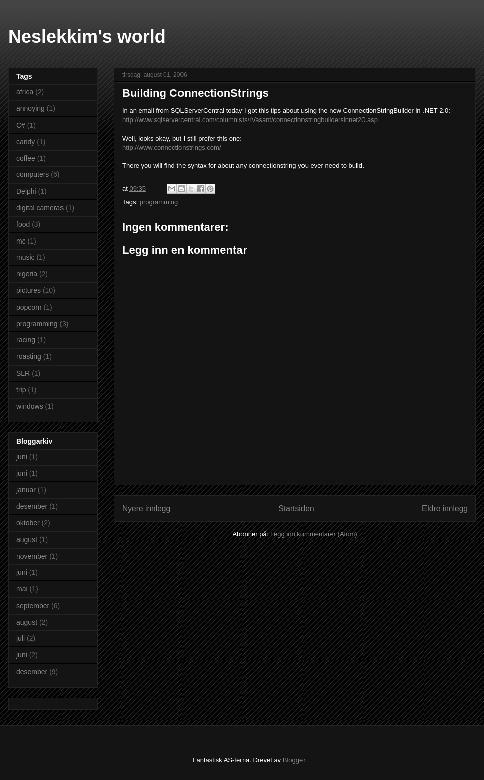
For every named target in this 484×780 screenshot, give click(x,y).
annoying (30, 108)
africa (24, 92)
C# (20, 125)
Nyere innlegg (146, 508)
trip (21, 390)
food (23, 224)
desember (31, 506)
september (32, 606)
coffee (25, 158)
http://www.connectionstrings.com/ (171, 147)
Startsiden (296, 508)
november (31, 556)
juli (20, 638)
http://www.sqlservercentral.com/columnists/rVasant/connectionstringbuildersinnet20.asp (250, 120)
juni (21, 457)
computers (32, 174)
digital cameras (40, 208)
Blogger (294, 760)
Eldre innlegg (445, 508)
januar (26, 490)
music (25, 257)
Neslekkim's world (87, 36)
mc (21, 241)
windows (29, 406)
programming (159, 202)
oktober (28, 523)
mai (22, 589)
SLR (23, 373)
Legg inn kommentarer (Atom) (313, 534)
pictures (28, 290)
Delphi (26, 191)
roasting (28, 356)
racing (25, 340)
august (26, 539)
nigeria (26, 274)
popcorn (29, 307)
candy (25, 142)
